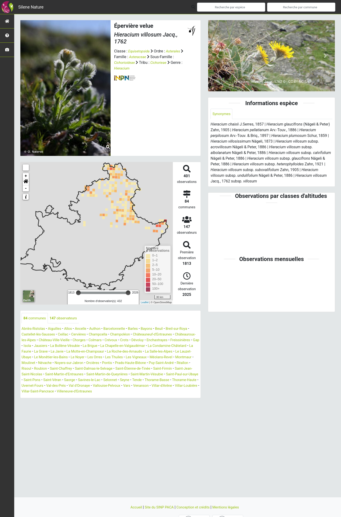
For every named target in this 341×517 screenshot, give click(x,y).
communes (35, 318)
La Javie (134, 351)
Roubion (154, 369)
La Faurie (99, 351)
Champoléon (129, 334)
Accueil (132, 507)
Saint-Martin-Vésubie (109, 380)
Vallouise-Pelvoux (99, 391)
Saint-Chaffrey (176, 369)
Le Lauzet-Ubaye (104, 357)
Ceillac (68, 334)
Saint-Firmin (116, 374)
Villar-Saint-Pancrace (39, 397)
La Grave (117, 351)
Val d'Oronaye (69, 391)
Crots (153, 340)
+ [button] (26, 176)
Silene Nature (31, 7)
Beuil (168, 329)
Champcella (105, 334)
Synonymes (222, 114)
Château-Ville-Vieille (79, 340)
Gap (74, 346)
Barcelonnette (120, 329)
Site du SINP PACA (158, 507)
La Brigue (152, 346)
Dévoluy (168, 340)
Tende (112, 386)
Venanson (135, 391)
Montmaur (105, 363)
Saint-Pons (177, 380)
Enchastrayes (33, 346)
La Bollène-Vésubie (125, 346)
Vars (120, 391)
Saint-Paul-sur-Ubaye (147, 380)
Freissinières (57, 346)
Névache (142, 363)
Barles (140, 329)
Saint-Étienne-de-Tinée (84, 374)
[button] (26, 182)
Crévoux (140, 340)
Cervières (85, 334)
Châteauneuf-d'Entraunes (164, 334)
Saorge (40, 386)
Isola (85, 346)
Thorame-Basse (133, 386)
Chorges (106, 340)
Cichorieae (160, 62)
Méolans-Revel (81, 363)
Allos (71, 329)
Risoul (139, 369)
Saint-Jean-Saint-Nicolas (149, 374)
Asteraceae (141, 57)
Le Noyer (167, 357)
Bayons (155, 329)
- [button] (26, 188)
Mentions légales (228, 507)
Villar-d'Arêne (158, 391)
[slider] (78, 292)
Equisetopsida (139, 51)
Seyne (99, 386)
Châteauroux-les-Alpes (40, 340)
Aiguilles (57, 329)
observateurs (66, 318)
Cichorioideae (125, 62)
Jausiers (99, 346)
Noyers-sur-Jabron (167, 363)
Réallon (124, 369)
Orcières (29, 369)
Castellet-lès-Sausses (41, 334)
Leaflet (145, 302)
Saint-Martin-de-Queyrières (66, 380)
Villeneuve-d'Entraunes (78, 397)
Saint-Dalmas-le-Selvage (42, 374)
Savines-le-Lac (61, 386)
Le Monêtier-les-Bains (139, 357)
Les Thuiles (31, 363)
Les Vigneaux (55, 363)
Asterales (175, 51)
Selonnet (83, 386)
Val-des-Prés (44, 391)
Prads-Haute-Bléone (68, 369)
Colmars (123, 340)
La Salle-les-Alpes (72, 357)
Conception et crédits (194, 507)
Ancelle (84, 329)
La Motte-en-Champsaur (164, 351)
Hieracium (122, 68)
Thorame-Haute (162, 386)
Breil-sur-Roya (186, 329)
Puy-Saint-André (102, 369)
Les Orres (186, 357)
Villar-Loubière (184, 391)
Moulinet (124, 363)
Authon (100, 329)
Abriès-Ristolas (34, 329)
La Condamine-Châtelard (68, 351)
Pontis (43, 369)
